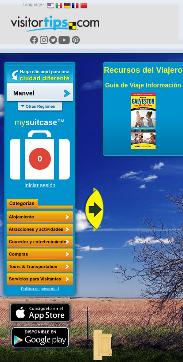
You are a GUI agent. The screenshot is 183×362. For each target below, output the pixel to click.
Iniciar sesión (39, 185)
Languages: (34, 4)
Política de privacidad (40, 289)
